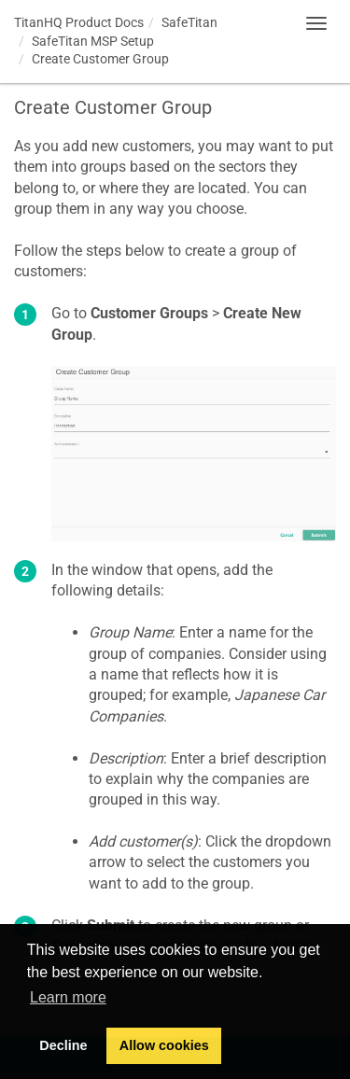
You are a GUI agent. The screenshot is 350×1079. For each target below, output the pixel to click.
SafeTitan (189, 22)
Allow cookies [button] (164, 1045)
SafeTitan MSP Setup (93, 41)
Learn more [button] (68, 997)
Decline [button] (63, 1045)
